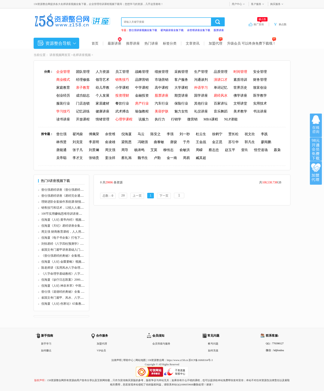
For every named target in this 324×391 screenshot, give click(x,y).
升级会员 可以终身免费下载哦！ (251, 43)
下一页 (163, 196)
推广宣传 (261, 24)
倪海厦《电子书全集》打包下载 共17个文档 (70, 237)
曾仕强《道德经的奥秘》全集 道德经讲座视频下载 (74, 291)
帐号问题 (213, 343)
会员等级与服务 (161, 343)
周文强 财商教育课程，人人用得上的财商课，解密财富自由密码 (83, 231)
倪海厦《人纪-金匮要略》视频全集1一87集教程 (72, 261)
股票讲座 (219, 30)
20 (123, 196)
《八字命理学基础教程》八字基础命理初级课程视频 (75, 273)
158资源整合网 (155, 360)
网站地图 (140, 360)
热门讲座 (151, 43)
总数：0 (108, 196)
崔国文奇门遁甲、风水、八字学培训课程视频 (71, 297)
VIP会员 (101, 350)
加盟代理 (216, 43)
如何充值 (213, 350)
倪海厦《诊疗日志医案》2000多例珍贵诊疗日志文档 (75, 279)
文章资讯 (192, 43)
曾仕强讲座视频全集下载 (143, 30)
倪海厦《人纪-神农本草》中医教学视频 (67, 285)
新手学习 (46, 343)
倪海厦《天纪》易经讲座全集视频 (63, 225)
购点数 (283, 24)
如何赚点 (46, 350)
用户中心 (237, 4)
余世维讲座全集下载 (198, 30)
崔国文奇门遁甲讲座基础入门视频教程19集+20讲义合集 (78, 249)
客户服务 (256, 4)
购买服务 (275, 4)
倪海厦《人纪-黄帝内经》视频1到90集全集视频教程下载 (78, 219)
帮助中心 (128, 360)
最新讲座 (115, 43)
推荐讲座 (133, 43)
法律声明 (116, 360)
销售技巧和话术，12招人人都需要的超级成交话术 (74, 207)
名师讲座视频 (82, 55)
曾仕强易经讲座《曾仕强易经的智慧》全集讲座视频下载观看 (81, 189)
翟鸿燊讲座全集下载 (172, 30)
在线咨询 (316, 125)
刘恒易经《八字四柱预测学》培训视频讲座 (69, 243)
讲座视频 (55, 55)
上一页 (137, 196)
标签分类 (170, 43)
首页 (95, 43)
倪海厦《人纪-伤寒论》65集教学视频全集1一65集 (74, 303)
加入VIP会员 (316, 149)
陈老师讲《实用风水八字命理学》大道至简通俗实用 (75, 267)
